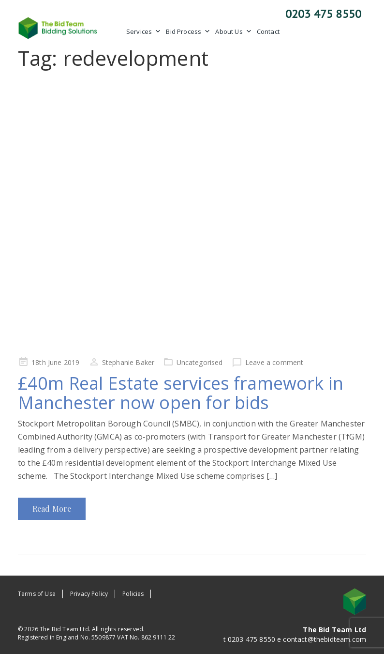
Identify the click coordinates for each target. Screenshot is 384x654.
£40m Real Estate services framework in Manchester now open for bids (180, 392)
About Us (233, 31)
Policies (133, 594)
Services (143, 31)
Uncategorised (200, 362)
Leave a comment (274, 362)
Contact (268, 31)
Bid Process (188, 31)
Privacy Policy (89, 594)
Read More (51, 508)
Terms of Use (37, 594)
